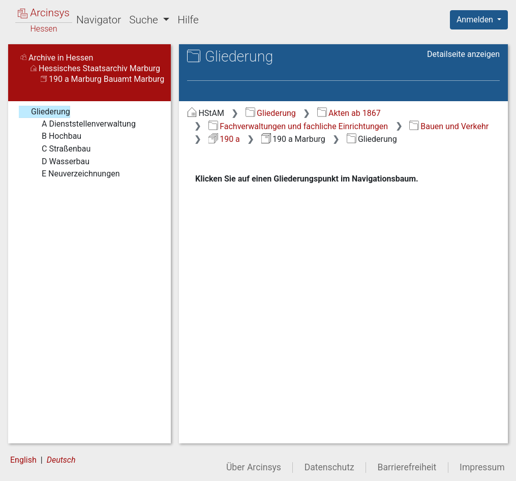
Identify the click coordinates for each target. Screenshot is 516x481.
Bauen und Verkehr (449, 126)
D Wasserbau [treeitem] (58, 162)
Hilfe (187, 20)
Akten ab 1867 (349, 113)
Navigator (98, 20)
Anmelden (476, 19)
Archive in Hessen (56, 58)
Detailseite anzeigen (463, 54)
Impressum (482, 467)
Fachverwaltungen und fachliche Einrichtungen (298, 126)
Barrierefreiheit (407, 467)
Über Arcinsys (253, 467)
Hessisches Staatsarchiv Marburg (95, 68)
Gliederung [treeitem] (44, 112)
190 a (224, 139)
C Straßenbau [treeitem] (59, 149)
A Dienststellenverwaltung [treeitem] (82, 124)
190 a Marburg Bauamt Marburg (102, 79)
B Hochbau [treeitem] (54, 136)
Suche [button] (145, 20)
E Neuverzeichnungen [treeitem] (74, 174)
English (23, 460)
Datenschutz (329, 467)
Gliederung (271, 113)
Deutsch (61, 460)
